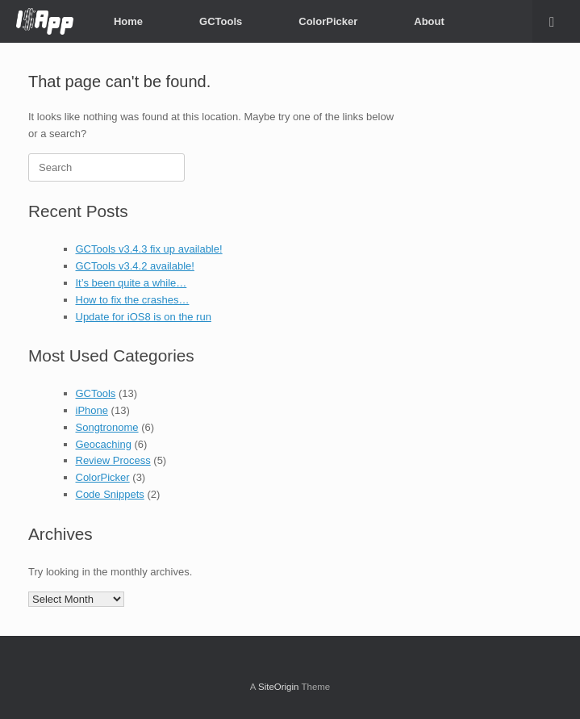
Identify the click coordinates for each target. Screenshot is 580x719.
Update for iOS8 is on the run (143, 317)
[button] (556, 21)
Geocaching (103, 444)
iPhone (92, 410)
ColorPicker (327, 21)
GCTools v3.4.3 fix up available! (149, 249)
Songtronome (107, 427)
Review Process (113, 460)
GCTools (220, 21)
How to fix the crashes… (133, 300)
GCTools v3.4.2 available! (135, 266)
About (429, 21)
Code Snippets (110, 494)
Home (128, 21)
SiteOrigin (278, 687)
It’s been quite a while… (131, 283)
